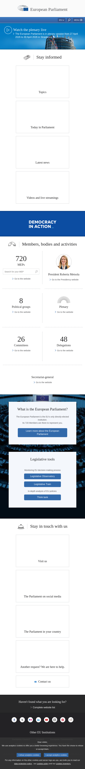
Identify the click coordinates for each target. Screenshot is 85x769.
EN (60, 20)
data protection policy (23, 764)
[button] (78, 20)
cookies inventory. (63, 764)
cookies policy (43, 764)
